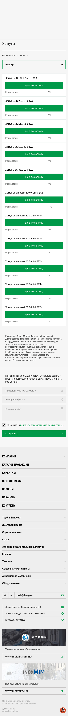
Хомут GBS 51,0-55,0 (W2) (19, 124)
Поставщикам (33, 481)
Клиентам (33, 473)
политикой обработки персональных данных (41, 425)
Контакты (9, 505)
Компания (33, 456)
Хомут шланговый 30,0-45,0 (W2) (23, 238)
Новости (7, 489)
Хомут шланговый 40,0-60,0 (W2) (23, 261)
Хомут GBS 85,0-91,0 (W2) (19, 170)
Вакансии (8, 497)
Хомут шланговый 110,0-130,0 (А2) (24, 192)
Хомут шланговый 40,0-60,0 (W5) (23, 284)
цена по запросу (34, 85)
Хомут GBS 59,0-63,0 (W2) (19, 147)
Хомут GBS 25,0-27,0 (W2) (19, 101)
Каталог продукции (15, 464)
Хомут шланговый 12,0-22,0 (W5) (23, 215)
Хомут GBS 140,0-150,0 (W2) (21, 78)
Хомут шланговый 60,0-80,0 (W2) (23, 307)
